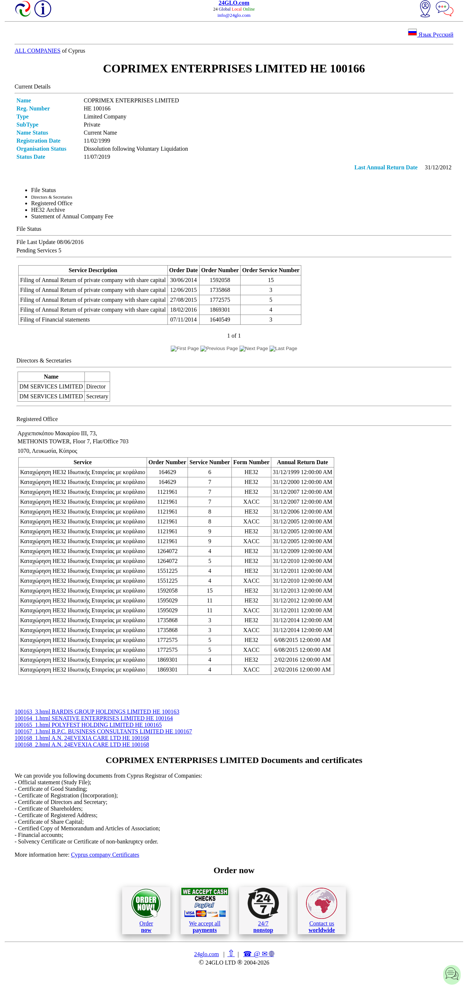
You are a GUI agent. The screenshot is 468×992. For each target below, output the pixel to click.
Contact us (321, 910)
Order (146, 910)
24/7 (263, 910)
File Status (43, 190)
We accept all (204, 910)
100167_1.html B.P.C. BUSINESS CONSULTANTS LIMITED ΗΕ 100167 (103, 731)
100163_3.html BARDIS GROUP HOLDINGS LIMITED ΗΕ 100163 (97, 712)
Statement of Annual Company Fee (72, 216)
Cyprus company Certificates (105, 855)
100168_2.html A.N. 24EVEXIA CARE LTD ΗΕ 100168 (82, 744)
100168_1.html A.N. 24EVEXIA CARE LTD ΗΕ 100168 (82, 738)
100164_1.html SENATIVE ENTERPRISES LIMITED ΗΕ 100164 (94, 718)
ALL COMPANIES (38, 51)
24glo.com (206, 954)
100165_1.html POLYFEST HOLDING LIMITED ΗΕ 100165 (88, 725)
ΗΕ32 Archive (48, 210)
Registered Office (51, 203)
